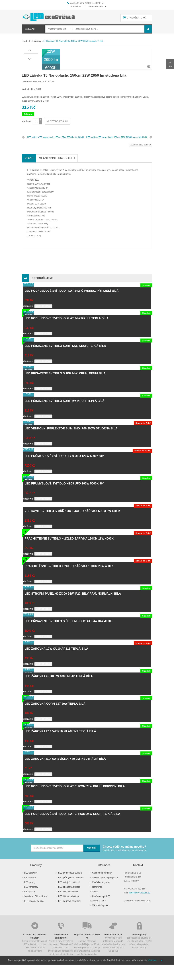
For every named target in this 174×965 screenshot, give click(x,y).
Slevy (95, 891)
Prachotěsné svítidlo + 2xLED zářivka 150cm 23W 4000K (69, 566)
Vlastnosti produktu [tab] (57, 158)
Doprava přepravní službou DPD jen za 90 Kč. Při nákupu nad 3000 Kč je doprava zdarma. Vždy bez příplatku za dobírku (87, 938)
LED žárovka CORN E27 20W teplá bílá (55, 703)
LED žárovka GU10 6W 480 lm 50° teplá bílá (59, 676)
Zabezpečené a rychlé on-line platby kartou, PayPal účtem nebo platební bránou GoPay (139, 935)
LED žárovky (30, 873)
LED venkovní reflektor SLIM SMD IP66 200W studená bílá (71, 428)
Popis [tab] (29, 158)
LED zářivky (35, 41)
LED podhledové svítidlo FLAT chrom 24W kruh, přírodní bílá (75, 786)
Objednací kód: (30, 81)
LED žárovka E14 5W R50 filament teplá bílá (60, 731)
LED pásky (29, 891)
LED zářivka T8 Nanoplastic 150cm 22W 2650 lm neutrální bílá (116, 137)
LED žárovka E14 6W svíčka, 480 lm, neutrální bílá (65, 758)
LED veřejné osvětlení (68, 882)
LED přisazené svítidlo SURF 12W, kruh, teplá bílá (65, 345)
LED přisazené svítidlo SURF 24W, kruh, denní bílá (65, 373)
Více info (152, 960)
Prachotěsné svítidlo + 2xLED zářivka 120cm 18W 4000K (69, 538)
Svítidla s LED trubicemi (35, 896)
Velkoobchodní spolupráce (105, 877)
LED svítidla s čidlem (68, 891)
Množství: (27, 121)
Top (170, 63)
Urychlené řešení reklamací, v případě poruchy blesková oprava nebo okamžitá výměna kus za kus (113, 936)
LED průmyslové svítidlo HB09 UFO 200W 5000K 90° (64, 483)
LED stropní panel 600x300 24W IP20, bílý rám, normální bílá (73, 593)
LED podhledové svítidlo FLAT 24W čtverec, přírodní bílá (72, 290)
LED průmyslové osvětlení (70, 877)
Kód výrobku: (29, 89)
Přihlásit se (76, 6)
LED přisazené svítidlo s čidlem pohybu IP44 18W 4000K (69, 621)
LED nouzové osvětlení (69, 901)
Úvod (24, 41)
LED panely (30, 882)
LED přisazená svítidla (69, 887)
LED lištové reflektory (68, 896)
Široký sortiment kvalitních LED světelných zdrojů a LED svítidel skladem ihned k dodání (35, 936)
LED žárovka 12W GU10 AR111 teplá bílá (56, 648)
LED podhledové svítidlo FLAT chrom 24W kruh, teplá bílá (72, 813)
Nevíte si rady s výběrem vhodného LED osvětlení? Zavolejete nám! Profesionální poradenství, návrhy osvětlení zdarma (61, 938)
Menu (30, 29)
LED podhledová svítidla (70, 873)
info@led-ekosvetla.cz (139, 892)
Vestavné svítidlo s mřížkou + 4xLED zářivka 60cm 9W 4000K (72, 511)
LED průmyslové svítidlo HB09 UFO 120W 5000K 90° (64, 456)
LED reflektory (31, 887)
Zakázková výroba (101, 882)
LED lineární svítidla (34, 901)
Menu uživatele (96, 6)
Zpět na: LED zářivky (140, 144)
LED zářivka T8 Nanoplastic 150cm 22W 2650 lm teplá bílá (55, 137)
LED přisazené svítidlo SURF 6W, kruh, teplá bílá (65, 400)
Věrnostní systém (100, 905)
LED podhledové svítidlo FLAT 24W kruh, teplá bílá (67, 318)
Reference (97, 887)
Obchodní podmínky (102, 873)
